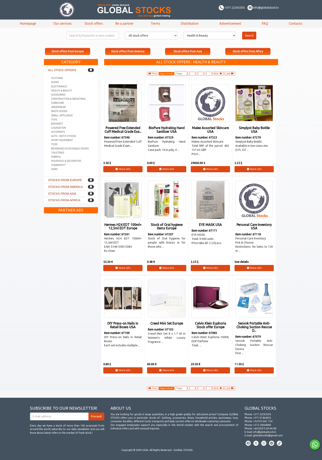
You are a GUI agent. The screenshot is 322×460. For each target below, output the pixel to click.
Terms (155, 23)
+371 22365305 (232, 7)
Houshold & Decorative (66, 160)
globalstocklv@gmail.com (268, 435)
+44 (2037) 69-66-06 (264, 428)
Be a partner (124, 23)
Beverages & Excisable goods (70, 148)
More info (123, 169)
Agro (54, 169)
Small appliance (62, 115)
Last (229, 73)
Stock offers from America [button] (127, 51)
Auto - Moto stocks (63, 136)
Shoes (55, 82)
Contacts (295, 23)
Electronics (59, 86)
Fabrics (56, 156)
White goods (59, 111)
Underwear (58, 107)
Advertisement (230, 23)
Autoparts (58, 132)
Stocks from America (65, 186)
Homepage (28, 23)
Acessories (58, 94)
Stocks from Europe (65, 180)
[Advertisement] (71, 277)
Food (54, 144)
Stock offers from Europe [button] (68, 51)
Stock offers (94, 23)
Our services (62, 23)
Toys (54, 119)
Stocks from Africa (64, 200)
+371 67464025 (262, 417)
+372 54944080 (262, 425)
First (152, 73)
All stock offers (62, 70)
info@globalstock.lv (263, 7)
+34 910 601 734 (262, 421)
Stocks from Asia (62, 193)
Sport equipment (62, 140)
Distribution (190, 23)
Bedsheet (57, 123)
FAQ (265, 23)
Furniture (57, 103)
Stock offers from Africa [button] (248, 51)
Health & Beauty (61, 90)
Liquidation (58, 127)
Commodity (58, 165)
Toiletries (57, 152)
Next (218, 73)
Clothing (57, 78)
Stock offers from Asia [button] (188, 51)
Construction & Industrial (68, 98)
